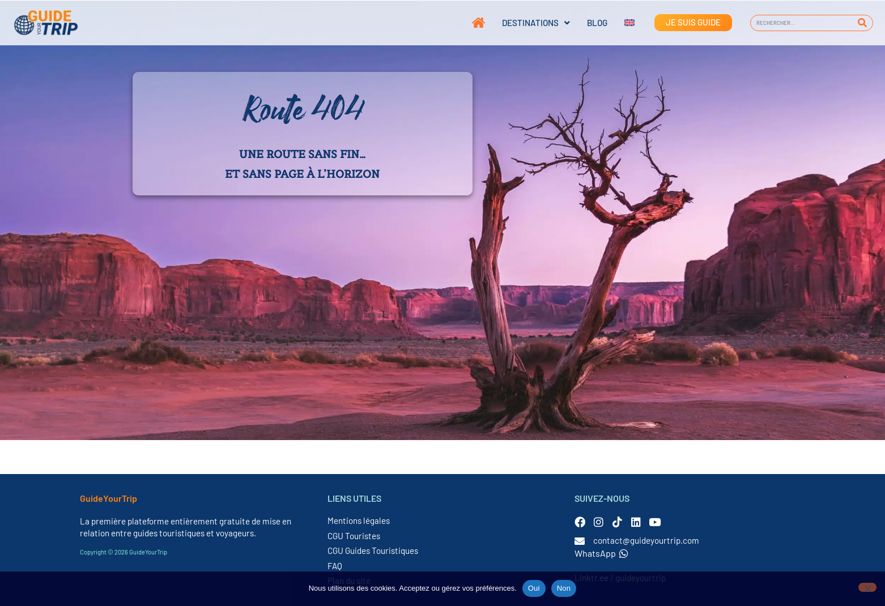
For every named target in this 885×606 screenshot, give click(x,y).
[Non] (867, 587)
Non (564, 588)
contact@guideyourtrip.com (646, 540)
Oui (534, 588)
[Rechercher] (863, 23)
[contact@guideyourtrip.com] (580, 541)
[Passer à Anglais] (621, 22)
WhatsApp (601, 553)
